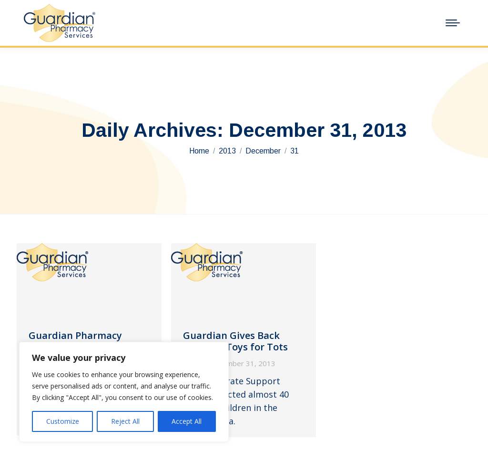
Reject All (125, 421)
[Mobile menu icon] (452, 23)
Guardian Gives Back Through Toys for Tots (235, 341)
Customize (62, 421)
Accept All (187, 421)
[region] (124, 392)
